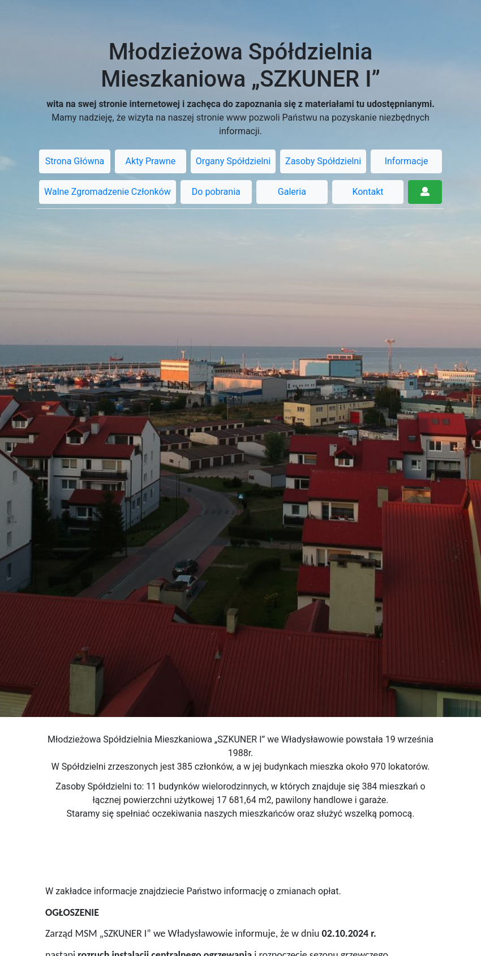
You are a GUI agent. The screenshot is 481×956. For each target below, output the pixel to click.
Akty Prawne (151, 161)
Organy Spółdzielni (233, 161)
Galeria (292, 191)
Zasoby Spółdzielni (323, 161)
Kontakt (367, 191)
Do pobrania (216, 191)
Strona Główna (75, 161)
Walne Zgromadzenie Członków (107, 191)
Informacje (406, 161)
